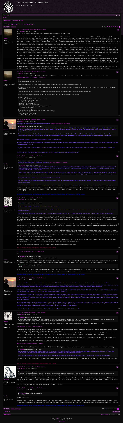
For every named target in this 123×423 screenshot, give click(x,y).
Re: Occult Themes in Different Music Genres (31, 29)
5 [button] (117, 27)
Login (5, 17)
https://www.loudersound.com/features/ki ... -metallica (30, 343)
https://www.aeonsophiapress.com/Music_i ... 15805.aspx (31, 77)
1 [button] (109, 27)
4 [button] (115, 27)
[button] (107, 27)
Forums (7, 15)
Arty (58, 419)
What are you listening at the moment (60, 123)
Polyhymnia (6, 379)
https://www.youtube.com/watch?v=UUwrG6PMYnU (29, 326)
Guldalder (22, 126)
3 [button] (113, 27)
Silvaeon (5, 38)
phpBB (57, 418)
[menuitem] (116, 15)
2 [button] (111, 27)
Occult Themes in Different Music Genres (18, 24)
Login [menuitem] (119, 15)
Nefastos (6, 129)
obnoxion (6, 163)
